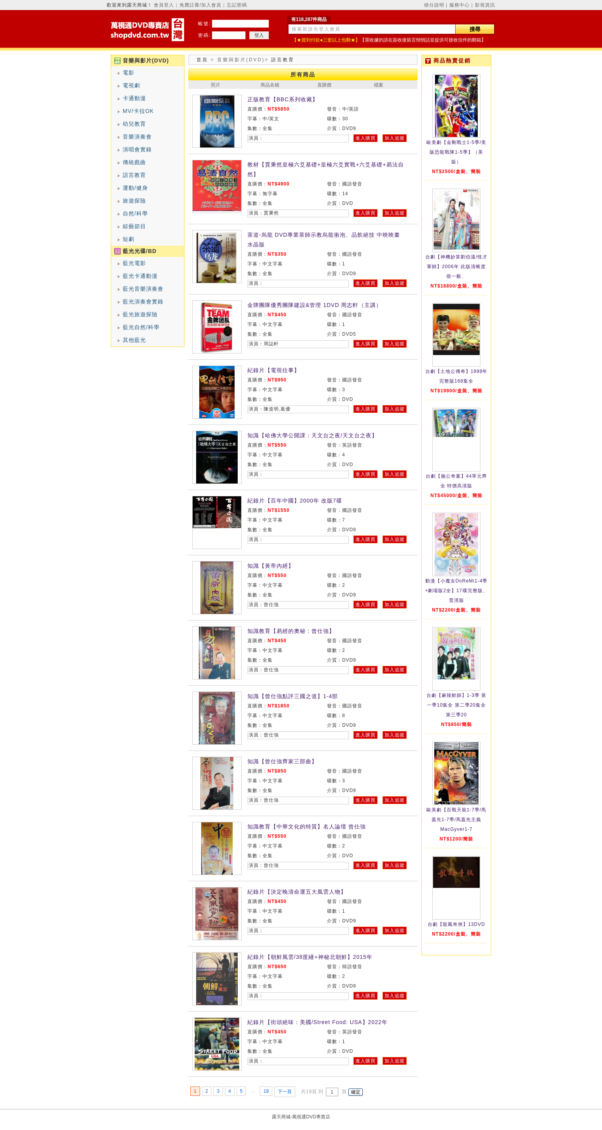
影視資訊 (485, 5)
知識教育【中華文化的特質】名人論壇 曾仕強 (306, 826)
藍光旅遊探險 (140, 314)
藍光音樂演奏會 (143, 289)
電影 (128, 72)
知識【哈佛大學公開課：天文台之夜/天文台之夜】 (312, 435)
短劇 (128, 239)
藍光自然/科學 (141, 327)
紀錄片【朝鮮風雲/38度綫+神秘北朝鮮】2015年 (309, 957)
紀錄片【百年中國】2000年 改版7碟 (294, 500)
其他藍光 (134, 340)
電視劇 (131, 85)
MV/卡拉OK (138, 111)
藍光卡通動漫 (140, 276)
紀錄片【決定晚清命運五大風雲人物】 (296, 892)
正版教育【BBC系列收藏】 (282, 99)
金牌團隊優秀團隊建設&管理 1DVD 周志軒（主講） (314, 305)
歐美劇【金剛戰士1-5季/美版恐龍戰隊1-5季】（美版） (456, 152)
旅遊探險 (134, 201)
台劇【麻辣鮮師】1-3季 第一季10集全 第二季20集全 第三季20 (456, 705)
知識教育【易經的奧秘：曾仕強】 (291, 631)
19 (265, 1091)
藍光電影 (134, 263)
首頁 (202, 59)
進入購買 (365, 138)
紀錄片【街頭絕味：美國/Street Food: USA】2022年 (317, 1022)
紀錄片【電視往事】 (273, 370)
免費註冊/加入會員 (200, 5)
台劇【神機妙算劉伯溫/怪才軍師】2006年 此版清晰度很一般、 (456, 266)
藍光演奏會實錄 (143, 301)
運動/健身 (135, 188)
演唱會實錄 (137, 149)
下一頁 (285, 1091)
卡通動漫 (134, 98)
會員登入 (164, 5)
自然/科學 (135, 213)
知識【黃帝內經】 (270, 566)
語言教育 (134, 175)
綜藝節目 (134, 226)
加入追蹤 (395, 138)
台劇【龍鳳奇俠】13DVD (456, 924)
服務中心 (459, 5)
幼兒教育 (134, 124)
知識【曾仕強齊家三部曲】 (282, 761)
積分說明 (434, 5)
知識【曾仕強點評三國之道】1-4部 (292, 696)
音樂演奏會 (137, 136)
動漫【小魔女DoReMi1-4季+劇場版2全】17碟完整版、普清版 (456, 590)
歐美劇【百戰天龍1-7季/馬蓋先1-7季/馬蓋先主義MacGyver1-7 (456, 819)
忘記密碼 (237, 5)
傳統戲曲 (134, 162)
